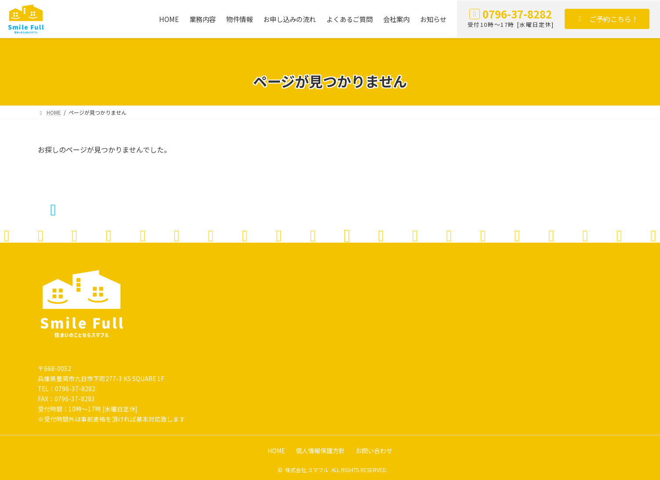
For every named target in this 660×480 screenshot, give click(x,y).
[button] (607, 19)
